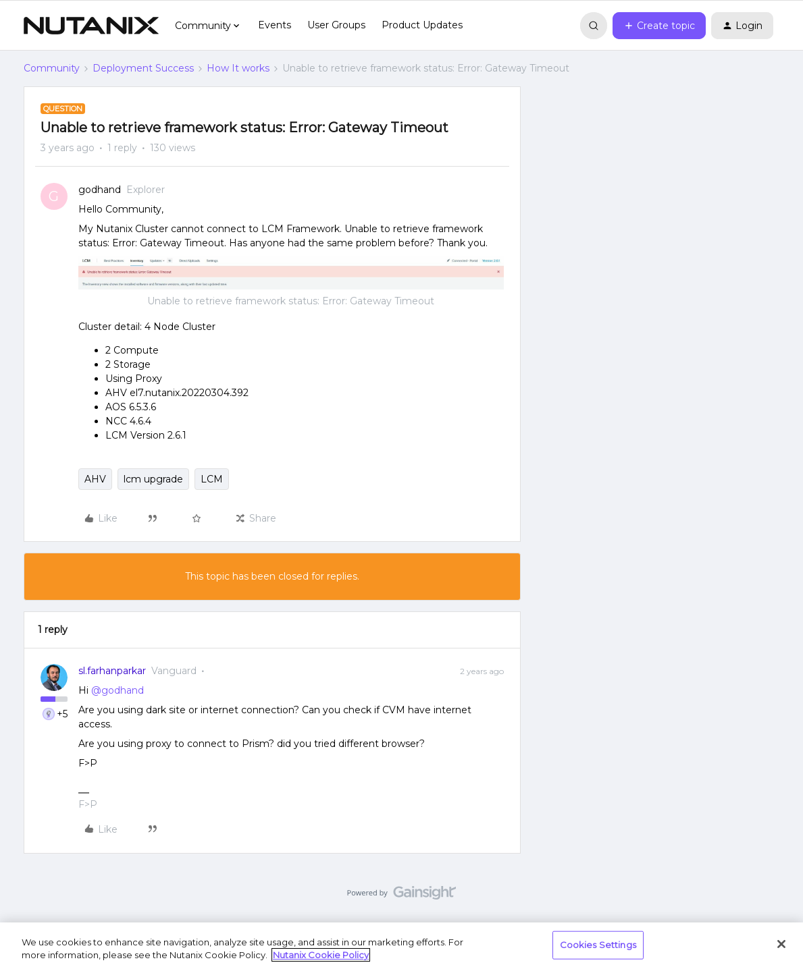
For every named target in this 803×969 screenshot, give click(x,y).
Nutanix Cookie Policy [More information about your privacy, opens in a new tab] (321, 954)
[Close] (781, 944)
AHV (95, 479)
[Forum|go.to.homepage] (91, 25)
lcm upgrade (153, 479)
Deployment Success (143, 68)
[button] (659, 25)
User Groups (336, 25)
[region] (401, 945)
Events (274, 25)
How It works (238, 68)
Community (52, 68)
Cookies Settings (598, 944)
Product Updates (422, 25)
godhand (99, 190)
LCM (212, 479)
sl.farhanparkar (112, 671)
